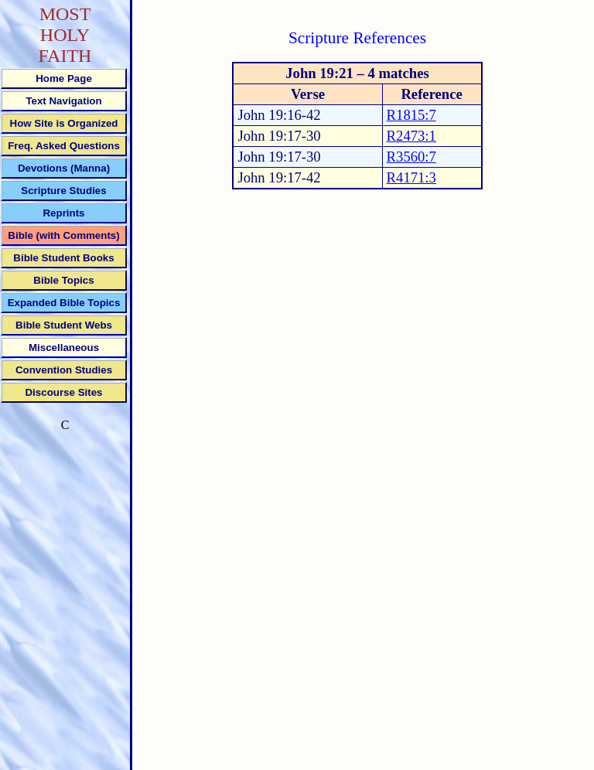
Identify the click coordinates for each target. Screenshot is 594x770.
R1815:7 (411, 115)
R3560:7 (411, 156)
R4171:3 (411, 177)
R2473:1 (411, 136)
